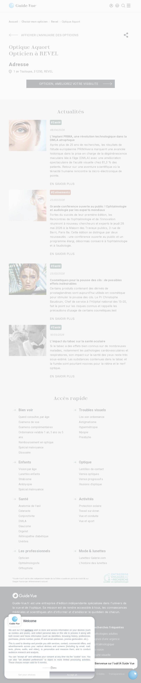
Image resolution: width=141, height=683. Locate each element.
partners (29, 630)
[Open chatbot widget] (132, 674)
